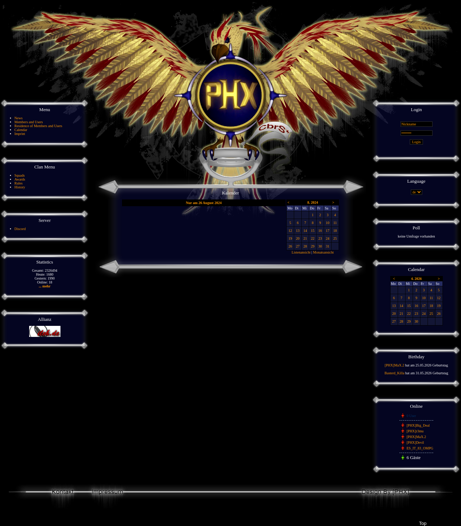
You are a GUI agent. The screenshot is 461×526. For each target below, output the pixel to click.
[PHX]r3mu (415, 431)
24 (327, 238)
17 (327, 231)
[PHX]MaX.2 (394, 365)
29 (312, 246)
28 (305, 246)
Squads (20, 175)
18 (335, 231)
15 (312, 231)
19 (290, 238)
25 (335, 238)
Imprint (20, 134)
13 (298, 231)
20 (298, 238)
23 (320, 238)
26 (290, 246)
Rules (19, 183)
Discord (20, 229)
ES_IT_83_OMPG (420, 448)
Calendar (21, 130)
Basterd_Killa (394, 373)
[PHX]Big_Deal (418, 425)
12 (290, 231)
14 (305, 231)
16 (320, 231)
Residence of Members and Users (38, 126)
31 (327, 246)
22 (312, 238)
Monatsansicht (323, 252)
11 (335, 223)
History (20, 187)
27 (298, 246)
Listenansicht (301, 252)
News (19, 118)
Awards (20, 179)
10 (327, 223)
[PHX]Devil (415, 442)
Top (422, 523)
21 (305, 238)
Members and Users (29, 122)
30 (320, 246)
